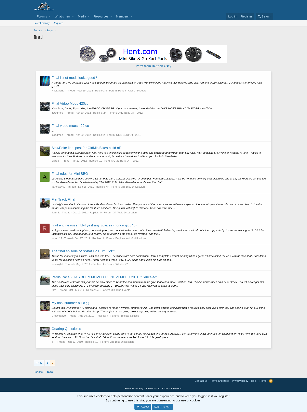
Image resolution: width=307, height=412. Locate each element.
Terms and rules (219, 380)
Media (82, 16)
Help (254, 380)
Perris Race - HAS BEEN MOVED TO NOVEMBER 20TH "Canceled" (105, 277)
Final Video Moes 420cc (70, 103)
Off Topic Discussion (125, 212)
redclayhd (57, 264)
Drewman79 (59, 315)
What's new (62, 16)
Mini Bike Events (120, 289)
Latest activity (42, 23)
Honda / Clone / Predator (133, 90)
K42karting (58, 90)
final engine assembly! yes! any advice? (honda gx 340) (94, 225)
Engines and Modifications (131, 238)
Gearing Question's (66, 329)
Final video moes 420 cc (70, 126)
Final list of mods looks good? (74, 78)
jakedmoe (57, 112)
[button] (50, 16)
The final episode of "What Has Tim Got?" (84, 251)
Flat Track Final (63, 199)
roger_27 (57, 238)
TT (53, 341)
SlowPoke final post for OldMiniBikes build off (86, 148)
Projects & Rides (129, 315)
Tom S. (56, 212)
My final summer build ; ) (70, 303)
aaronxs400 (59, 186)
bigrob (55, 160)
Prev (39, 362)
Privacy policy (240, 380)
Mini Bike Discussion (133, 186)
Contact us (201, 380)
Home (263, 380)
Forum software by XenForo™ (153, 388)
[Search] (264, 16)
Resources (101, 16)
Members (122, 16)
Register (58, 23)
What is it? (122, 264)
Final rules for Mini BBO (70, 174)
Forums (42, 16)
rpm (54, 289)
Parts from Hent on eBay (153, 66)
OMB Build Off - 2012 (130, 112)
